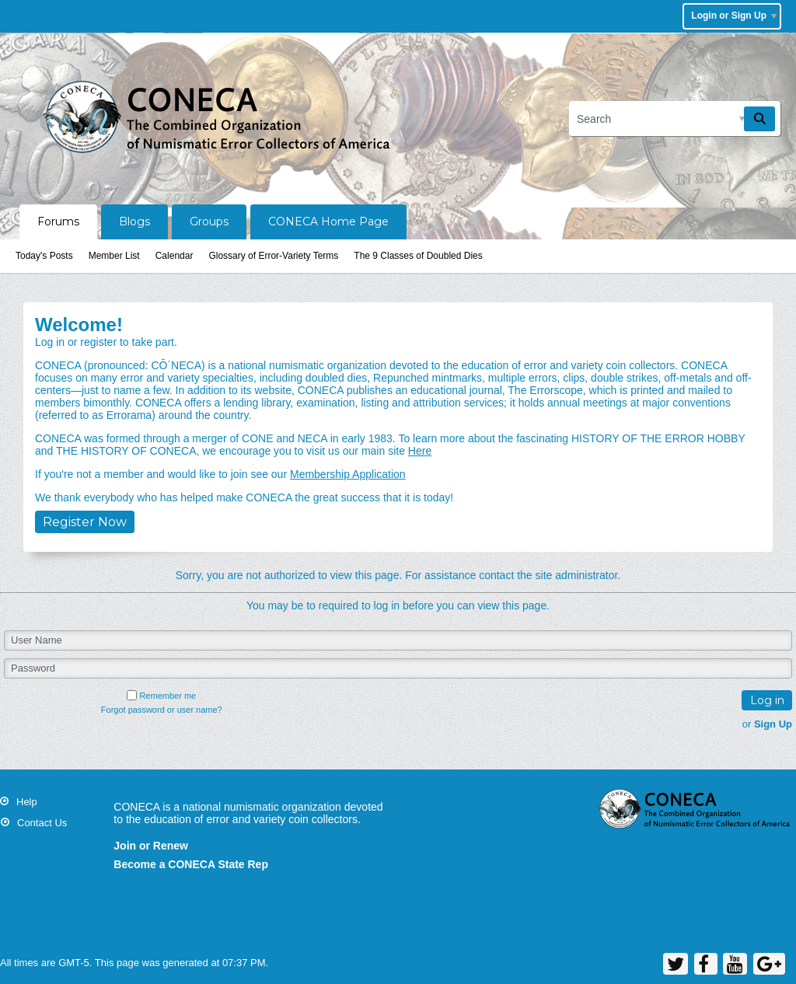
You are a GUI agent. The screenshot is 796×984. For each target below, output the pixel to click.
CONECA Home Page (328, 222)
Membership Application (348, 474)
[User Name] (398, 640)
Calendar (174, 255)
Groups (209, 222)
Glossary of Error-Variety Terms (273, 255)
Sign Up (773, 724)
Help (26, 802)
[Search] (674, 118)
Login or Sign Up (734, 15)
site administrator (577, 575)
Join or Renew (150, 845)
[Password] (398, 668)
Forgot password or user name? (161, 709)
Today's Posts (44, 255)
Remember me (161, 695)
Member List (114, 255)
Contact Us (42, 823)
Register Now (85, 522)
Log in (767, 700)
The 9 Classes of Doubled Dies (418, 255)
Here (419, 451)
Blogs (134, 222)
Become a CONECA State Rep (190, 864)
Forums (58, 222)
